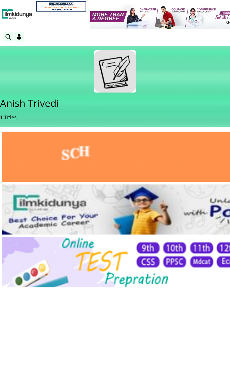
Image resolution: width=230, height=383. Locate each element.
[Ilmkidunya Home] (17, 14)
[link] (61, 6)
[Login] (19, 37)
